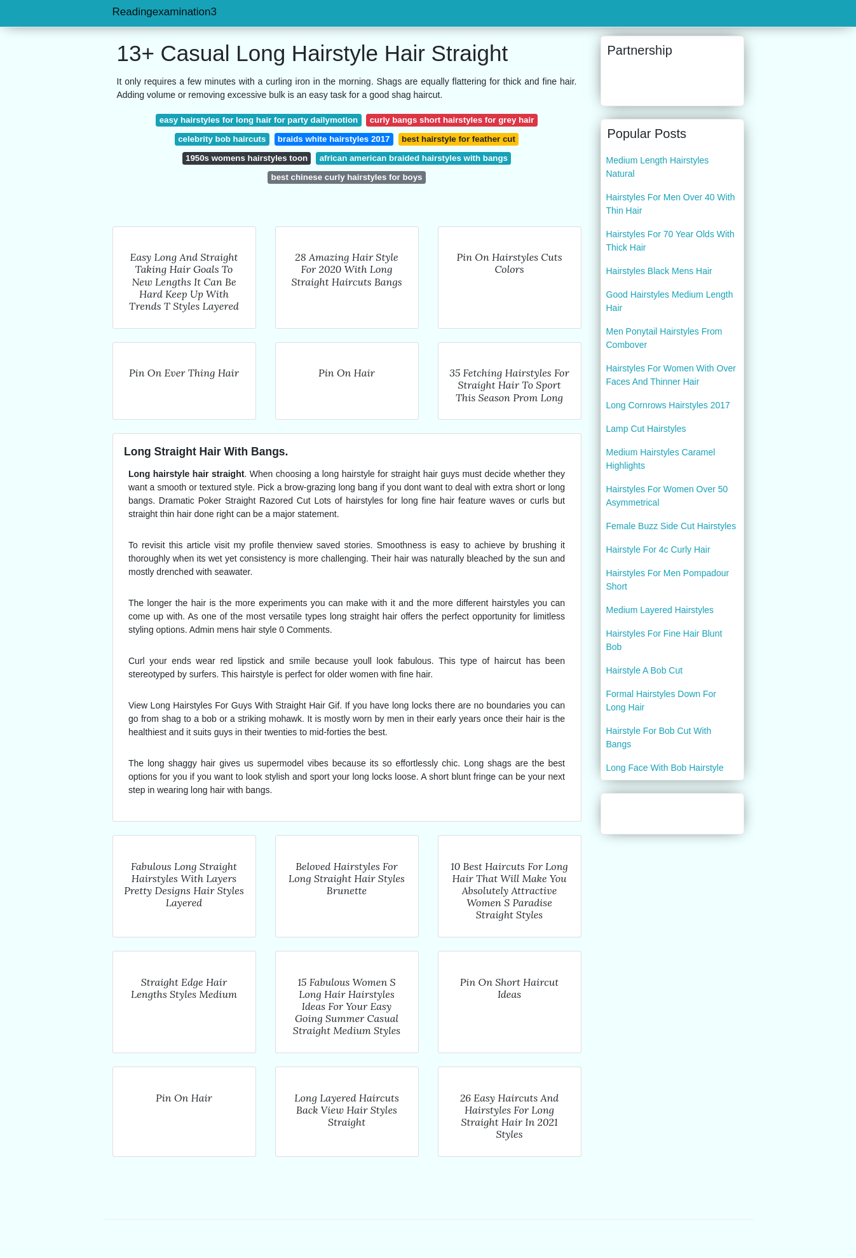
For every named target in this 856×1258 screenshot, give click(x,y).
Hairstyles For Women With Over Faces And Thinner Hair (671, 375)
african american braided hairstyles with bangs (414, 158)
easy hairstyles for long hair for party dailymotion (259, 120)
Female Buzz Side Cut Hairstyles (671, 526)
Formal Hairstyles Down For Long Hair (661, 700)
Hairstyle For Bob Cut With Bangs (659, 737)
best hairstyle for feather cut (458, 139)
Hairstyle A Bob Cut (644, 670)
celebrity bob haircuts (222, 139)
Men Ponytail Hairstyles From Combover (664, 338)
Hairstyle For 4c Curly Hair (658, 549)
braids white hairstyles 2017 (334, 139)
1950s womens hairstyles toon (247, 158)
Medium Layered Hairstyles (660, 610)
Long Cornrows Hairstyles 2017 (668, 405)
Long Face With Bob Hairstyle (665, 768)
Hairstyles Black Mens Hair (659, 271)
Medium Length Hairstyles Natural (657, 167)
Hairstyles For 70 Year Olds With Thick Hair (670, 240)
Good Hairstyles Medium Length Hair (669, 301)
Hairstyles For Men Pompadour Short (668, 579)
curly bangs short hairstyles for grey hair (452, 120)
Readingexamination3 (164, 12)
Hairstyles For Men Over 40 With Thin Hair (670, 204)
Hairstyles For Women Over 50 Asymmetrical (667, 496)
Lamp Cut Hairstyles (646, 429)
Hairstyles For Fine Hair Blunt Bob (664, 640)
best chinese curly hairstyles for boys (347, 177)
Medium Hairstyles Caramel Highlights (661, 459)
